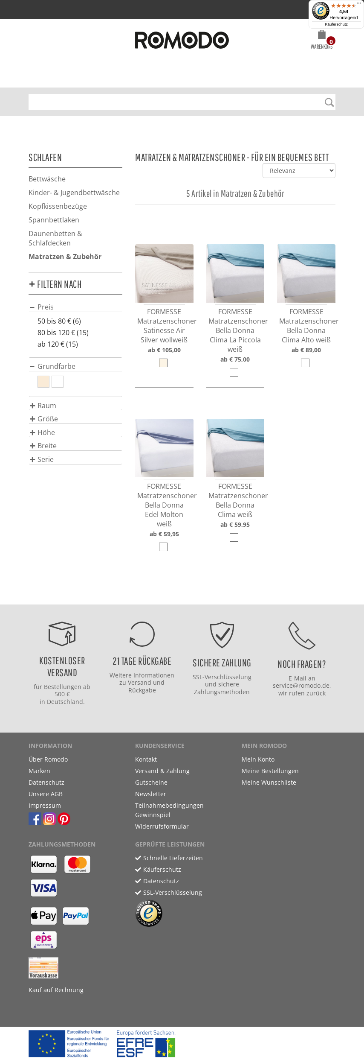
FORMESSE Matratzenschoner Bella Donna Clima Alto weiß (309, 326)
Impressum (45, 805)
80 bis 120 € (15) (63, 332)
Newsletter (150, 794)
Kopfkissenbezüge (58, 206)
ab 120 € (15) (58, 344)
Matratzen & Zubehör (65, 256)
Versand (139, 682)
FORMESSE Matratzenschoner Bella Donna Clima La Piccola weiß (238, 330)
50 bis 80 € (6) (59, 321)
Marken (39, 771)
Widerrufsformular (162, 826)
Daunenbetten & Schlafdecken (55, 238)
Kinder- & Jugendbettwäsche (74, 192)
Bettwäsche (47, 179)
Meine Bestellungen (270, 771)
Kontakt (146, 759)
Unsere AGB (46, 794)
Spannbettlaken (54, 220)
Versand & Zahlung (162, 771)
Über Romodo (48, 759)
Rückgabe (142, 690)
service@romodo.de (301, 685)
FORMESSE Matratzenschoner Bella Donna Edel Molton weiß (167, 505)
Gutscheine (151, 782)
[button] (321, 41)
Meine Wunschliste (269, 782)
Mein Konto (258, 759)
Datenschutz (46, 782)
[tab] (75, 306)
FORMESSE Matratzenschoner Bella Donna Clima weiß (238, 500)
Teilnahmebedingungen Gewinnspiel (169, 810)
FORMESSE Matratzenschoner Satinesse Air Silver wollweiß (167, 326)
